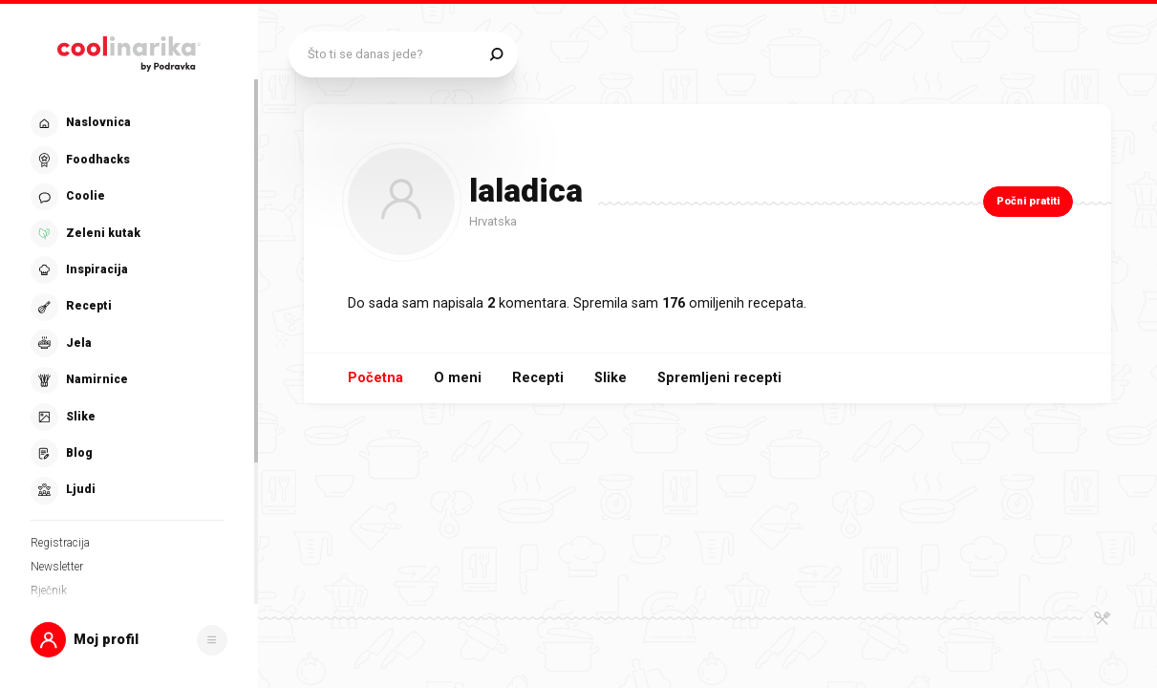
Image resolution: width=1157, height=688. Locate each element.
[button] (129, 639)
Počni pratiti (1028, 201)
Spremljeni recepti (719, 378)
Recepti (538, 378)
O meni (458, 378)
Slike (610, 378)
